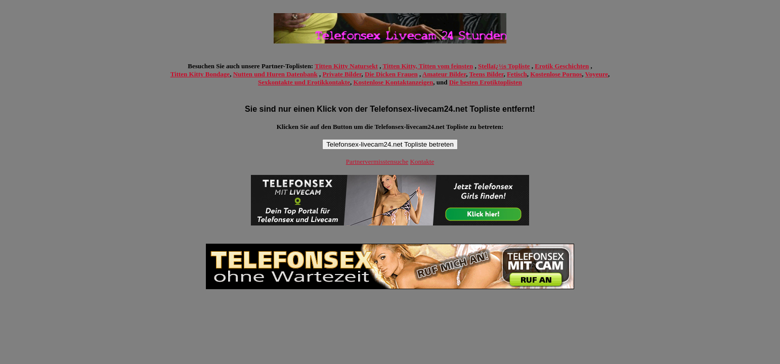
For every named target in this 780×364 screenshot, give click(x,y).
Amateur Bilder (444, 74)
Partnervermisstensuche (377, 161)
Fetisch (517, 74)
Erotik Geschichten (562, 66)
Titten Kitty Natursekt (346, 66)
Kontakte (422, 161)
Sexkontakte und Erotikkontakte (304, 82)
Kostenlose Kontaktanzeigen (393, 82)
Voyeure (597, 74)
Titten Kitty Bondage (200, 74)
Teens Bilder (486, 74)
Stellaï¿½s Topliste (504, 66)
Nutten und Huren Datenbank (275, 74)
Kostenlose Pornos (556, 74)
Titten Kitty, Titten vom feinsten (427, 66)
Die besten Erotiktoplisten (485, 82)
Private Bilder (341, 74)
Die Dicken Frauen (391, 74)
